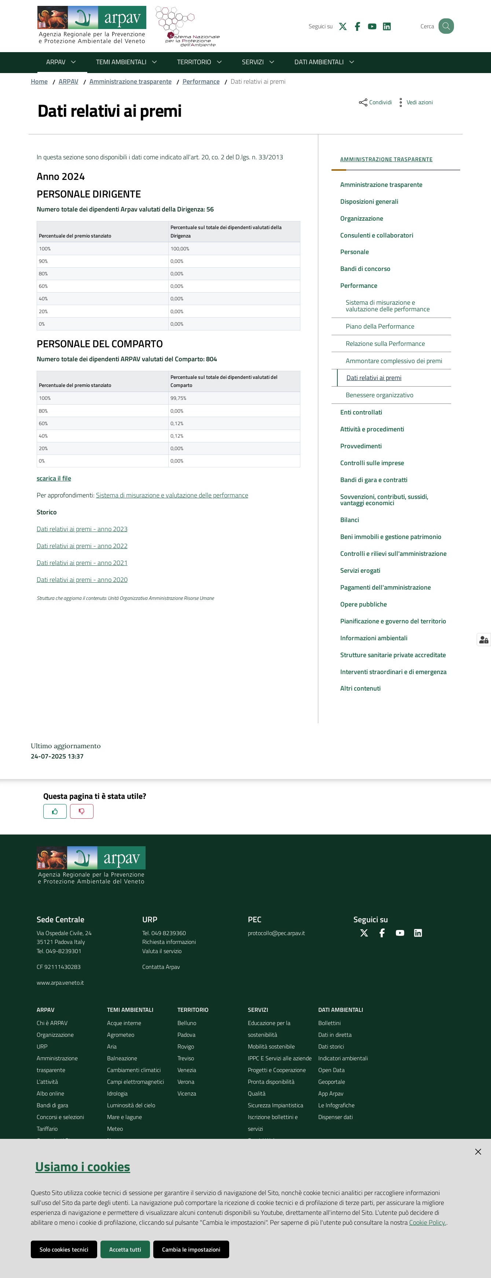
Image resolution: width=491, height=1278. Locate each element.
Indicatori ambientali (343, 1068)
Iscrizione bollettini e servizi (273, 1132)
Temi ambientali (128, 62)
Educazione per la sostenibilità (269, 1038)
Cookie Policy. (427, 1222)
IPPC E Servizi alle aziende (280, 1068)
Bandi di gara (52, 1115)
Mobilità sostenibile (271, 1056)
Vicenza (186, 1103)
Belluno (186, 1032)
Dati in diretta (335, 1044)
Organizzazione (55, 1044)
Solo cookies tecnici (64, 1249)
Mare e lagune (124, 1126)
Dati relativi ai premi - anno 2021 (82, 563)
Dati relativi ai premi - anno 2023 (82, 529)
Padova (186, 1044)
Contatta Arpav (161, 976)
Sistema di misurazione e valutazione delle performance (172, 495)
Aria (112, 1056)
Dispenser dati (335, 1126)
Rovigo (185, 1056)
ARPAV (62, 62)
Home (39, 81)
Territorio (200, 62)
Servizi (259, 62)
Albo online (50, 1103)
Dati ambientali (325, 62)
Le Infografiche (336, 1115)
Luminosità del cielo (131, 1115)
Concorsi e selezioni (60, 1126)
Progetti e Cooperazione (277, 1079)
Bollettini (329, 1032)
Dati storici (331, 1056)
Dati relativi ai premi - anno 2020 (82, 579)
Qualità (256, 1103)
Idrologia (117, 1103)
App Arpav (331, 1103)
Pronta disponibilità (271, 1091)
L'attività (47, 1091)
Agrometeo (120, 1044)
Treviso (185, 1068)
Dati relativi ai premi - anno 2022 (82, 546)
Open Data (331, 1079)
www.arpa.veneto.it (60, 992)
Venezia (186, 1079)
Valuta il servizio (162, 961)
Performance (201, 81)
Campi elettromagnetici (135, 1091)
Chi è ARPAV (52, 1032)
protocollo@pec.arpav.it (276, 942)
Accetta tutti (125, 1249)
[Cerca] (445, 26)
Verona (185, 1091)
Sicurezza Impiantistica (275, 1115)
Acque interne (124, 1032)
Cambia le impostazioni (191, 1249)
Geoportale (331, 1091)
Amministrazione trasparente (130, 81)
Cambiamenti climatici (134, 1079)
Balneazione (122, 1068)
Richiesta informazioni (169, 952)
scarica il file (54, 478)
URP (42, 1056)
